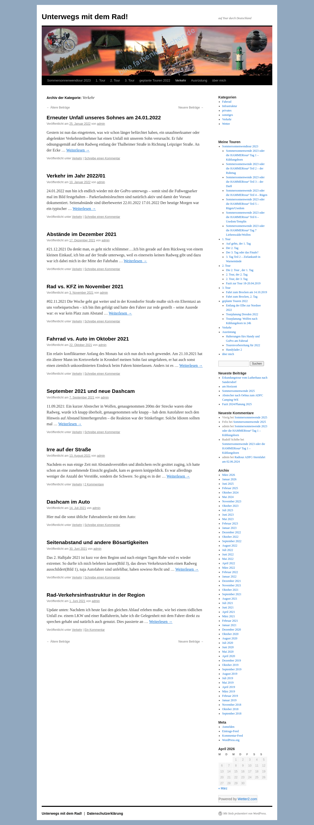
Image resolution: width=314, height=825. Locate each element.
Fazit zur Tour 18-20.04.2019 (243, 283)
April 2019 (228, 687)
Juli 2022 (227, 550)
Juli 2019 (227, 678)
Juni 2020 (228, 647)
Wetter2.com (247, 799)
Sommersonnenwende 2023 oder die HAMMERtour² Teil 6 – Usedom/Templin (245, 217)
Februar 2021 (230, 620)
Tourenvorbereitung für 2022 (243, 345)
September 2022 (231, 541)
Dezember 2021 (231, 581)
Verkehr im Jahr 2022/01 (76, 176)
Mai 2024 (228, 497)
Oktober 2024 (230, 492)
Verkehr (180, 80)
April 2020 (228, 656)
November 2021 (231, 585)
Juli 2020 (227, 643)
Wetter (226, 123)
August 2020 (229, 638)
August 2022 (229, 545)
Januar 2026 (229, 479)
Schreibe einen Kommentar (102, 158)
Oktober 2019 (230, 665)
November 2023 (231, 501)
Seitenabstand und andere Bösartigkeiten (97, 542)
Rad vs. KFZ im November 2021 (85, 286)
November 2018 (231, 704)
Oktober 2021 (230, 589)
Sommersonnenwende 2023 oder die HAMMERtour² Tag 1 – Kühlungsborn (245, 155)
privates (227, 110)
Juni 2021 (228, 607)
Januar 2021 (229, 625)
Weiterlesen (78, 150)
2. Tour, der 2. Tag (237, 274)
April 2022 (228, 563)
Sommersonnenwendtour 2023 (69, 80)
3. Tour (130, 80)
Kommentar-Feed (232, 735)
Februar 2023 (230, 523)
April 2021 (228, 612)
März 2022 (228, 567)
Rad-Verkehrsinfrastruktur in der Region (96, 595)
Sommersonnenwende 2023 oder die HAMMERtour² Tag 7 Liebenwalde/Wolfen (245, 230)
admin (101, 123)
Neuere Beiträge (191, 107)
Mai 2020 (228, 651)
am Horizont (229, 386)
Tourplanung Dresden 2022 (242, 314)
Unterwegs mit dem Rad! (85, 17)
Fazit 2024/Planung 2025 (237, 404)
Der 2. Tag (232, 248)
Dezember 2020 (231, 629)
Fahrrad (226, 101)
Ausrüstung (199, 80)
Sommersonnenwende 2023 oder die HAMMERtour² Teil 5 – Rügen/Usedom (245, 204)
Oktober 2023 (230, 506)
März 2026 (228, 475)
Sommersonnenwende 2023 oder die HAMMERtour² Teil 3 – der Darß (245, 182)
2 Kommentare (94, 484)
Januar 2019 (229, 700)
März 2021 (228, 616)
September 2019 (231, 669)
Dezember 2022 (231, 532)
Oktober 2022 (230, 536)
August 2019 (229, 673)
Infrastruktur (229, 106)
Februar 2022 (230, 572)
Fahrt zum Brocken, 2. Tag (241, 296)
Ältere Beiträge (58, 107)
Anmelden (228, 727)
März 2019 (228, 691)
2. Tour (115, 80)
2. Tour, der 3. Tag (237, 279)
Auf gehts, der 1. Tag (238, 243)
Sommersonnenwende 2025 (238, 391)
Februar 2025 (230, 488)
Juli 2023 (227, 510)
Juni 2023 (228, 514)
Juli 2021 (227, 603)
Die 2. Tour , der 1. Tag (239, 270)
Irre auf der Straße (69, 449)
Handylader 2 (234, 349)
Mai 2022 (228, 559)
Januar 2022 (229, 576)
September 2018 (231, 713)
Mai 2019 (228, 682)
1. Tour (100, 80)
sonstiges (227, 115)
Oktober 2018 (230, 709)
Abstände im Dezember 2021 (82, 234)
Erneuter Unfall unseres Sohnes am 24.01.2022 (104, 117)
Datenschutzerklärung (105, 813)
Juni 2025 (228, 483)
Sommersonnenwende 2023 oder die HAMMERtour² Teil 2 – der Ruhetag (245, 168)
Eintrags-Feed (230, 731)
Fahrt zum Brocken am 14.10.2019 (246, 292)
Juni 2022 (228, 554)
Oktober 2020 (230, 634)
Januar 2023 (229, 528)
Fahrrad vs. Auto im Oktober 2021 (88, 339)
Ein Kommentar (94, 630)
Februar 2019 (230, 696)
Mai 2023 (228, 519)
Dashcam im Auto (68, 502)
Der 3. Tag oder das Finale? (242, 252)
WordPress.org (230, 740)
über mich (219, 80)
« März (222, 788)
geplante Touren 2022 (154, 80)
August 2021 (229, 598)
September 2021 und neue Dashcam (91, 391)
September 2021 (231, 594)
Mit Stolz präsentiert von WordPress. (244, 813)
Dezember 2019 (231, 660)
